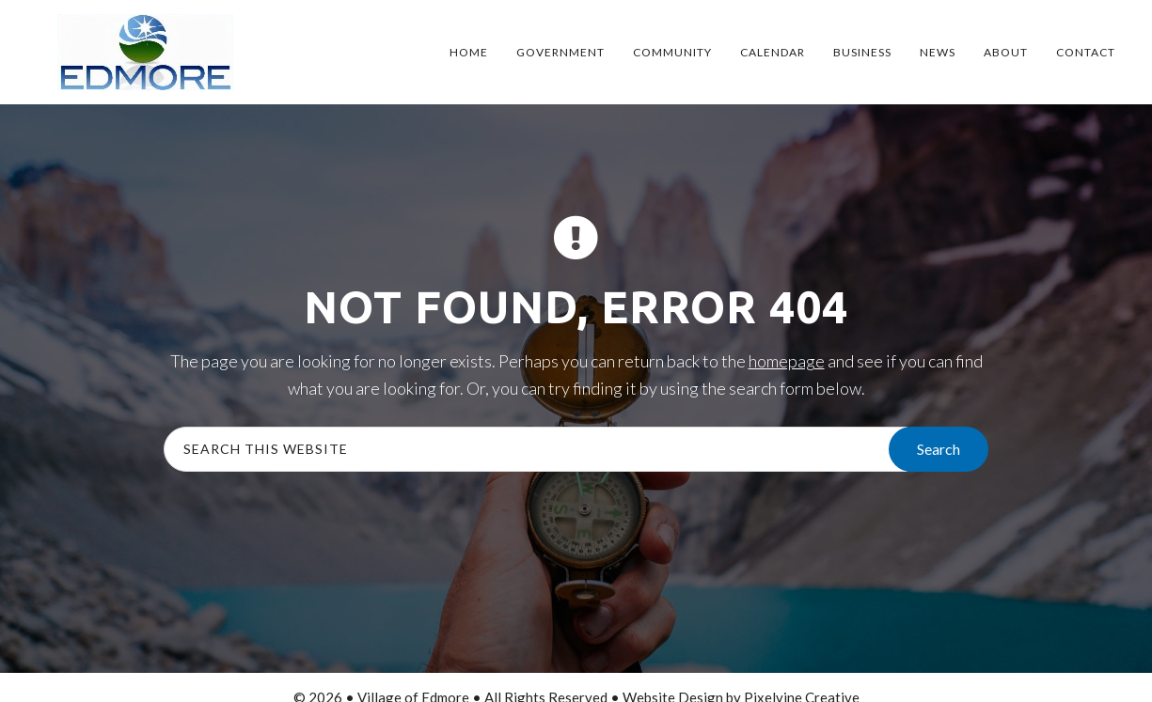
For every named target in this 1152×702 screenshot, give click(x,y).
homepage (787, 361)
